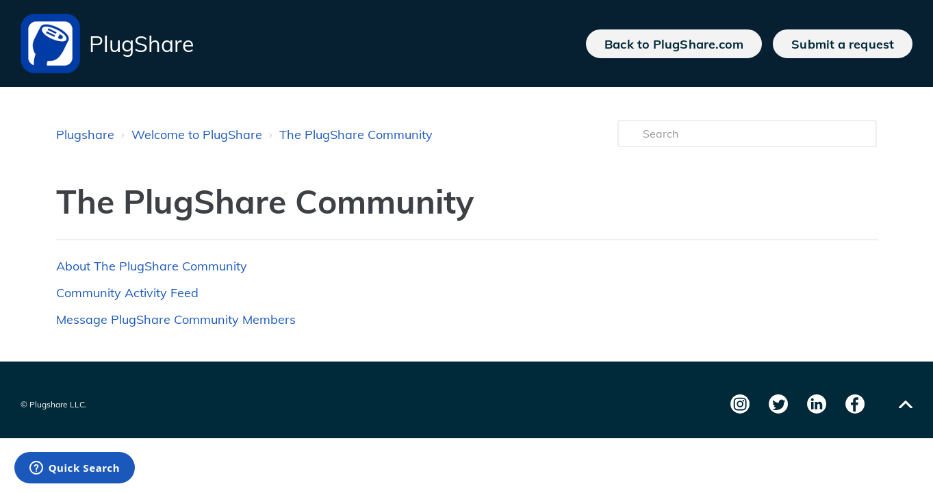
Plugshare (85, 134)
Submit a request (842, 43)
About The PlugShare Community (151, 266)
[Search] (747, 133)
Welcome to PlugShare (196, 134)
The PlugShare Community (356, 134)
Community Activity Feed (127, 293)
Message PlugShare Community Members (176, 319)
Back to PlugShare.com (673, 43)
